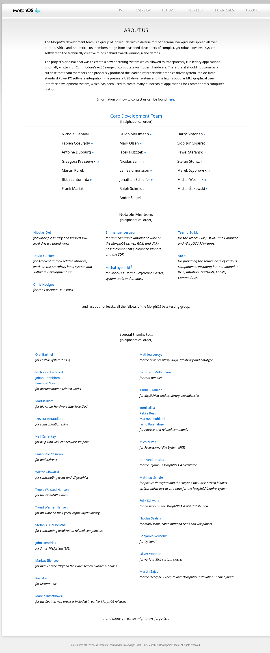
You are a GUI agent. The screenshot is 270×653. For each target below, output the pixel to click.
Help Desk (195, 10)
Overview (143, 10)
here (170, 99)
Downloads (224, 10)
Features (169, 10)
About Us (253, 10)
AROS (182, 255)
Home (119, 10)
